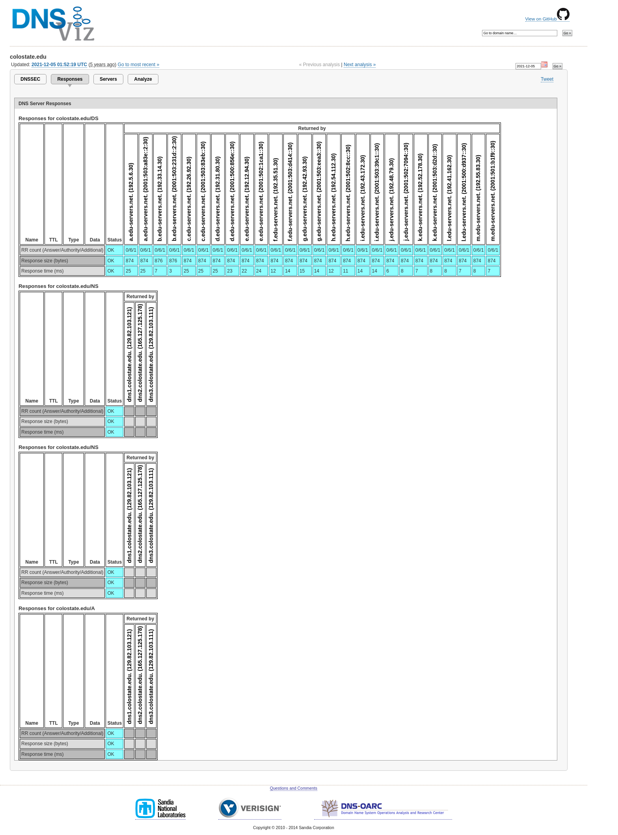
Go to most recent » (139, 64)
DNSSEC (30, 79)
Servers (108, 79)
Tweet (547, 79)
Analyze (143, 79)
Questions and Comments (293, 788)
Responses (69, 79)
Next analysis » (360, 64)
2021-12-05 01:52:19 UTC (59, 64)
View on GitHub (547, 19)
